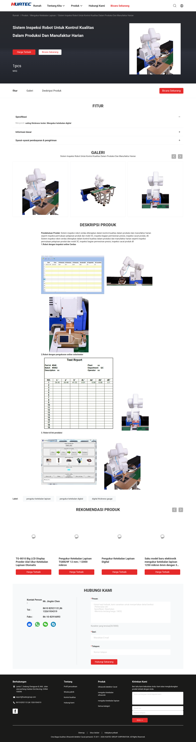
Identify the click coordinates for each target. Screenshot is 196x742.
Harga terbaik (24, 52)
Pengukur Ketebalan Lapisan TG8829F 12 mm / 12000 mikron (75, 562)
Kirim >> (140, 720)
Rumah (16, 15)
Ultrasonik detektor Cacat (107, 687)
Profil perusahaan (70, 687)
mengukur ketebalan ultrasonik (106, 694)
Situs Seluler (94, 733)
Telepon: (96, 646)
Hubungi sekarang (104, 662)
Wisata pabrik (69, 692)
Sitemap (81, 733)
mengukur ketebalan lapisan (43, 15)
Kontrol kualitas (70, 697)
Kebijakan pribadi (111, 733)
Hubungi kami (69, 703)
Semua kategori (104, 706)
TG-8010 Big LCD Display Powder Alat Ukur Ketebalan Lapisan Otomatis (32, 562)
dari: (94, 632)
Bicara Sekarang (50, 52)
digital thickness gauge (102, 499)
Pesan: (95, 599)
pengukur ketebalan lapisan (38, 499)
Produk (25, 15)
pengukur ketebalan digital (71, 499)
